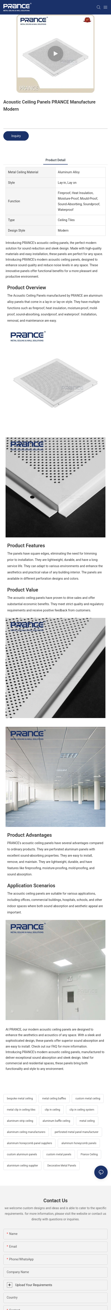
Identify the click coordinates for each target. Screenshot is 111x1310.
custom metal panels (58, 1154)
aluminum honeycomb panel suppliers (29, 1143)
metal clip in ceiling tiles (21, 1109)
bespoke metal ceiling (20, 1098)
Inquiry (16, 136)
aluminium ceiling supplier (22, 1165)
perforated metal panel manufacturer (76, 1132)
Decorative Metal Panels (61, 1165)
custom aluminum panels (22, 1154)
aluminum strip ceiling (20, 1120)
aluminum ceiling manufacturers (26, 1132)
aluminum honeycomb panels (78, 1143)
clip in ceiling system (82, 1109)
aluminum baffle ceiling (56, 1120)
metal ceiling (87, 1120)
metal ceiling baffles (54, 1098)
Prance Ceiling (89, 1154)
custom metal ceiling (87, 1098)
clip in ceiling (52, 1109)
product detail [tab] (55, 160)
